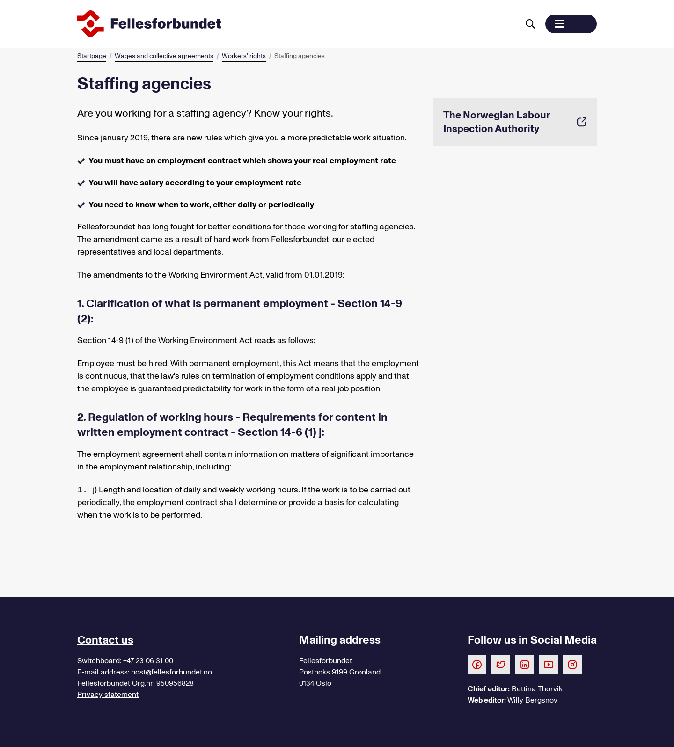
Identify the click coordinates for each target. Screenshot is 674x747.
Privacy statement (108, 694)
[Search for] (530, 24)
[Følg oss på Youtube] (548, 664)
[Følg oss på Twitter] (500, 664)
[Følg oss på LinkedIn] (524, 664)
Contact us (105, 640)
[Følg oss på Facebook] (477, 664)
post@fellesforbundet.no (171, 672)
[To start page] (296, 23)
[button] (571, 24)
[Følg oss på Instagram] (572, 664)
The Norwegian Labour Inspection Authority (514, 122)
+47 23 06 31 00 (148, 661)
